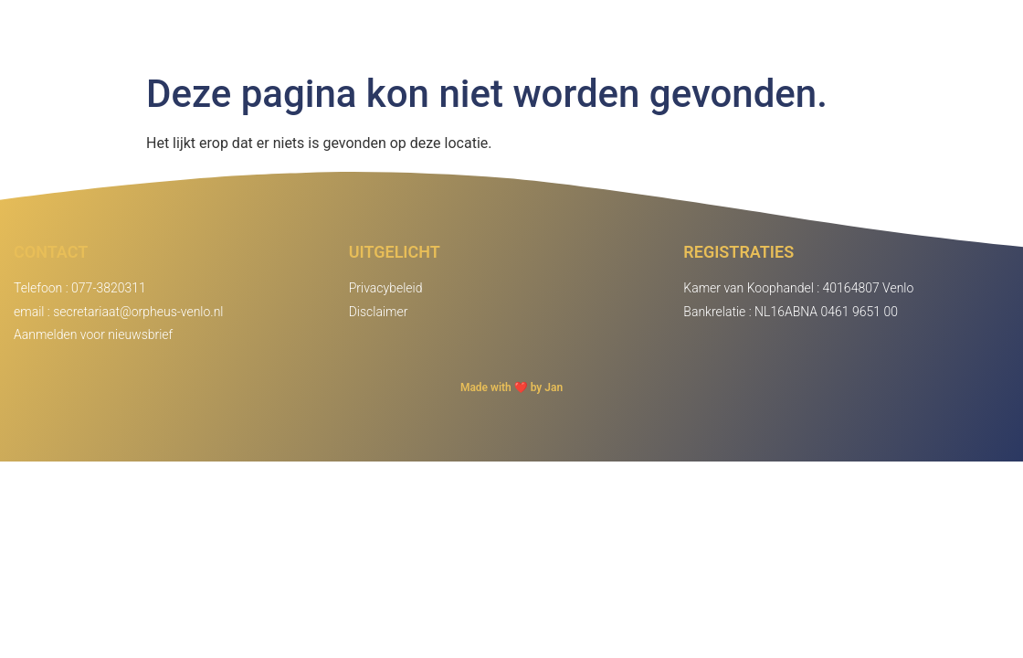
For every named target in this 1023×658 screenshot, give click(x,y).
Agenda (849, 31)
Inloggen (954, 31)
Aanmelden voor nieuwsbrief (93, 334)
